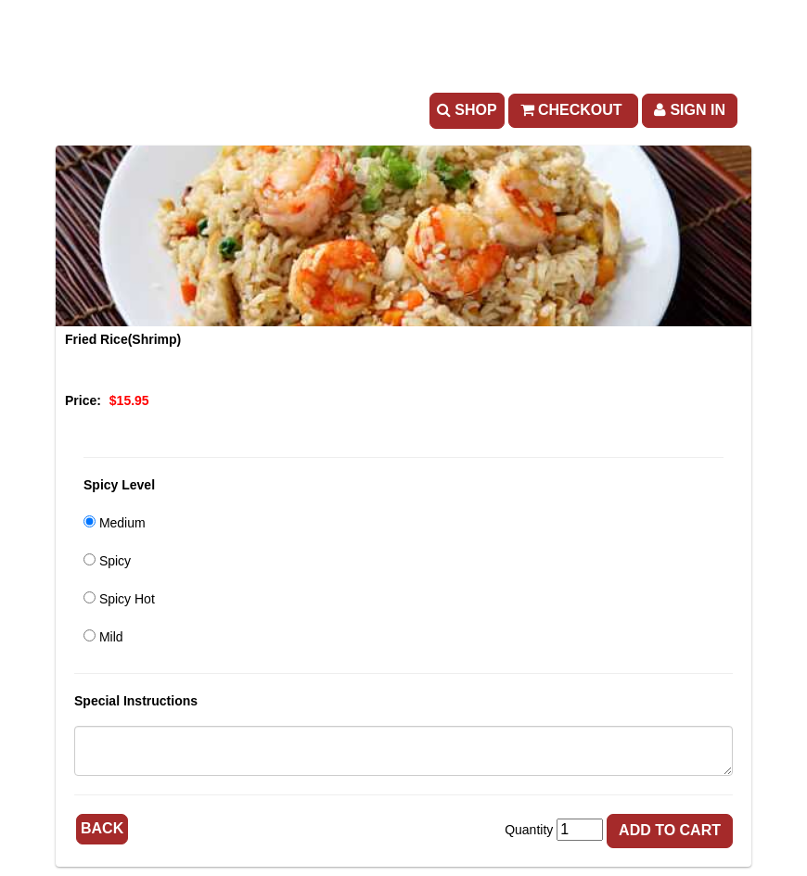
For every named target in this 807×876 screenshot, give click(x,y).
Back (102, 828)
